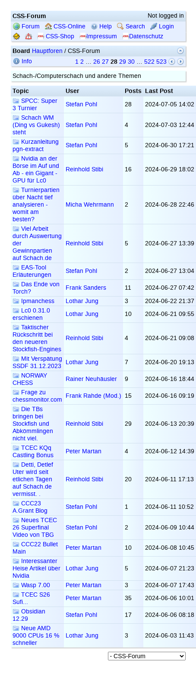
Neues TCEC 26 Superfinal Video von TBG (35, 528)
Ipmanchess (33, 301)
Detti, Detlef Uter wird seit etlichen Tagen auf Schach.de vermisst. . (33, 479)
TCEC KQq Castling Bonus (33, 451)
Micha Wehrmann (90, 204)
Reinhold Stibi (84, 169)
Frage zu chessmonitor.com (37, 396)
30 (131, 61)
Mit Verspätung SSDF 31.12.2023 (37, 362)
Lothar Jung (82, 301)
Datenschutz (142, 36)
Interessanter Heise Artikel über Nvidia (36, 568)
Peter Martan (83, 451)
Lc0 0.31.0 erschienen (31, 314)
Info (22, 61)
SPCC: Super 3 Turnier (35, 104)
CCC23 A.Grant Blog (30, 507)
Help (101, 26)
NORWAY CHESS (30, 379)
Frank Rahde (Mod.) (93, 395)
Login (162, 26)
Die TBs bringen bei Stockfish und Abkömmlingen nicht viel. (33, 424)
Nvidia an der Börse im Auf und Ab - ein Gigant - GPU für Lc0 (36, 169)
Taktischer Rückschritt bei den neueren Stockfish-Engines (37, 338)
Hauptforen (47, 51)
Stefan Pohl (81, 104)
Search (131, 26)
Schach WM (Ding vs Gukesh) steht (36, 125)
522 (149, 61)
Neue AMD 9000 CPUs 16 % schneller (36, 636)
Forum (26, 26)
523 (161, 61)
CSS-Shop (55, 36)
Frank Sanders (86, 287)
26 (96, 61)
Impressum (98, 36)
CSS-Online (65, 26)
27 (105, 61)
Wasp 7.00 (31, 585)
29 (122, 61)
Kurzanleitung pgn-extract (36, 145)
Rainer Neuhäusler (91, 379)
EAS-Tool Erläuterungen (32, 271)
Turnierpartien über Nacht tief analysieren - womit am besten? (36, 204)
